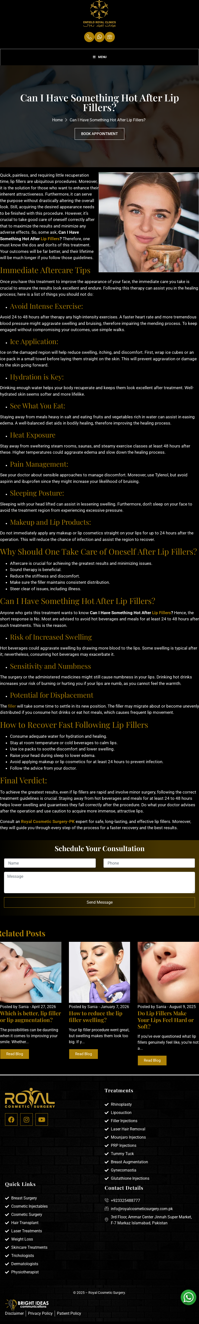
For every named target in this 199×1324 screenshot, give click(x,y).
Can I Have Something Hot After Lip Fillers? (108, 123)
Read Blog (14, 1057)
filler (12, 709)
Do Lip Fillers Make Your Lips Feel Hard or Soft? (166, 1023)
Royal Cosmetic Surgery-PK (48, 824)
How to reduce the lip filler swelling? (95, 1020)
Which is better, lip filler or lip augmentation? (30, 1020)
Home (57, 123)
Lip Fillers (50, 241)
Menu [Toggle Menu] (99, 60)
